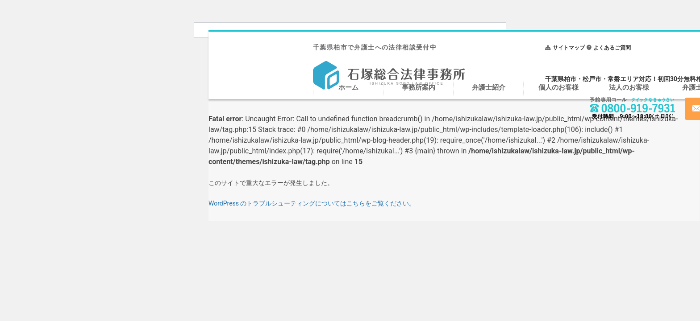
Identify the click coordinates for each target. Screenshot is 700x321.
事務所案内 (418, 87)
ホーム (348, 87)
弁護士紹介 (488, 87)
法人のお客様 (629, 87)
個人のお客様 (558, 87)
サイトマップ (569, 48)
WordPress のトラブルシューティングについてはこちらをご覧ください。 (312, 203)
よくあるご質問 (612, 48)
